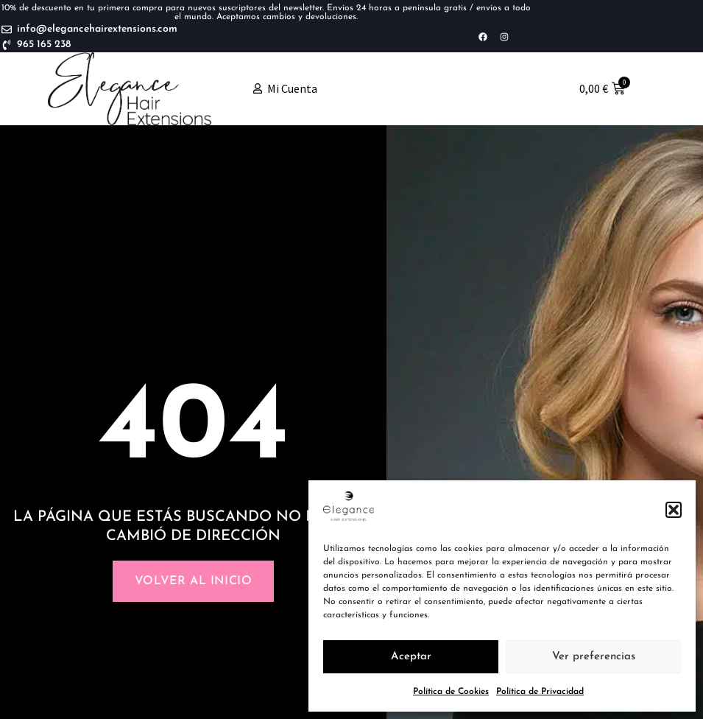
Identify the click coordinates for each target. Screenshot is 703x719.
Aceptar (411, 656)
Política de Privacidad (540, 691)
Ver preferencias (593, 656)
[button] (673, 509)
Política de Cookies (451, 691)
